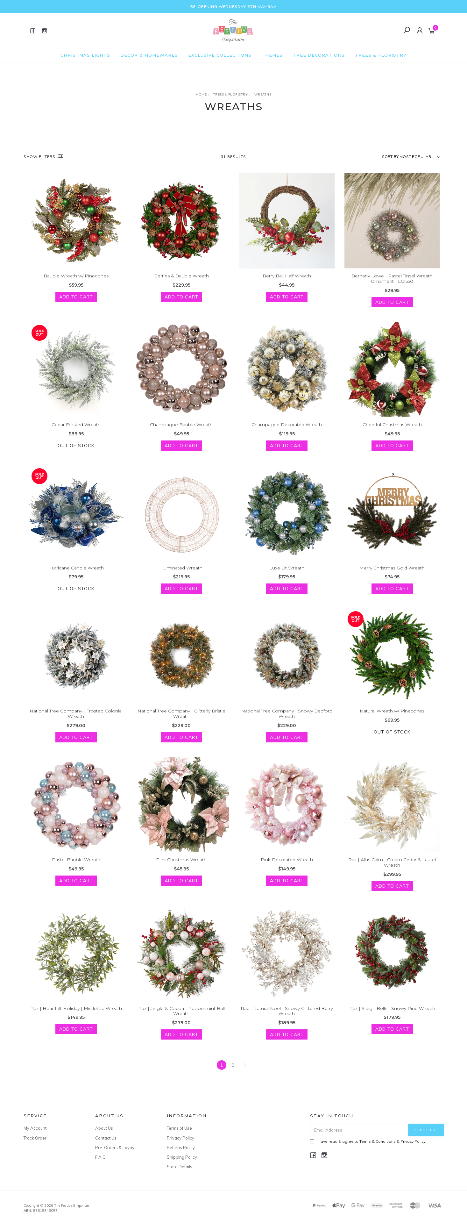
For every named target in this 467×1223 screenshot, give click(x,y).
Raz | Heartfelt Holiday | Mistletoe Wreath (76, 1013)
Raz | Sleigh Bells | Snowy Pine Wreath (392, 1013)
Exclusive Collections (219, 55)
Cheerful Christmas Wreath (392, 430)
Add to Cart (76, 297)
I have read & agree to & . (368, 1141)
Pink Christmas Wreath (181, 865)
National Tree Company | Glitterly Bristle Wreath (181, 719)
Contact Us (106, 1138)
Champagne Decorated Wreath (286, 430)
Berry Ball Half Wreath (287, 276)
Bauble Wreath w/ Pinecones (76, 276)
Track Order (35, 1138)
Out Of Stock (76, 451)
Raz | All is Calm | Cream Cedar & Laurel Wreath (392, 867)
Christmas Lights (85, 55)
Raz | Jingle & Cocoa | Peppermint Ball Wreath (181, 1016)
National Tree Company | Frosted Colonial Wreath (76, 719)
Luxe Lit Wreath (286, 573)
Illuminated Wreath (181, 573)
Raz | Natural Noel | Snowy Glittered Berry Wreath (287, 1016)
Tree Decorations (319, 55)
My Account (35, 1128)
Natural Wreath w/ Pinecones (392, 716)
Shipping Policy (182, 1157)
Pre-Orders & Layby (114, 1147)
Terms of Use (179, 1128)
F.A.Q (100, 1157)
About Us (104, 1128)
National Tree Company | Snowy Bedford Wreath (286, 719)
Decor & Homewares (149, 55)
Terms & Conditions (377, 1141)
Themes (272, 55)
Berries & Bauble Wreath (181, 276)
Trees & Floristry (381, 55)
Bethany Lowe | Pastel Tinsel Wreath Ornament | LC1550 (392, 278)
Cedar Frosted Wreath (76, 430)
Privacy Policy (180, 1138)
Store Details (179, 1166)
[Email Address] (359, 1130)
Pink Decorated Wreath (287, 865)
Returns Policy (181, 1147)
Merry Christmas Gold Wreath (392, 573)
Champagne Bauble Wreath (181, 430)
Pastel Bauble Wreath (76, 865)
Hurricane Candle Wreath (76, 573)
